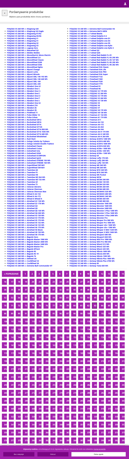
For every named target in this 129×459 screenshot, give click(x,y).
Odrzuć (53, 454)
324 (19, 416)
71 (12, 305)
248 (116, 377)
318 (102, 408)
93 (40, 313)
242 (74, 377)
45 (81, 289)
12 (102, 273)
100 (88, 313)
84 (102, 305)
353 (95, 424)
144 (19, 337)
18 (19, 281)
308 (33, 408)
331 (67, 416)
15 (123, 273)
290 (33, 400)
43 (67, 289)
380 (33, 440)
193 (109, 353)
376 (5, 440)
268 (5, 392)
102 (102, 313)
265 (109, 385)
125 (12, 329)
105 (123, 313)
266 (116, 385)
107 (12, 321)
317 (95, 408)
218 (33, 369)
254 (33, 385)
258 (60, 385)
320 (116, 408)
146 (33, 337)
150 (60, 337)
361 (26, 432)
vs (23, 29)
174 (102, 345)
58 (47, 297)
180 (19, 353)
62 (74, 297)
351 (81, 424)
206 (74, 361)
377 (12, 440)
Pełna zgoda (98, 454)
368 (74, 432)
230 (116, 369)
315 (81, 408)
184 (47, 353)
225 (81, 369)
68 (116, 297)
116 (74, 321)
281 (95, 392)
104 (116, 313)
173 (95, 345)
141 (123, 329)
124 (5, 329)
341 (12, 424)
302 (116, 400)
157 (109, 337)
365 (54, 432)
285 (123, 392)
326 (33, 416)
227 (95, 369)
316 (88, 408)
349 (67, 424)
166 (47, 345)
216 (19, 369)
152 (74, 337)
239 (54, 377)
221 (54, 369)
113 (54, 321)
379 (26, 440)
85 (109, 305)
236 (33, 377)
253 (26, 385)
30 (102, 281)
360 (19, 432)
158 (116, 337)
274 (47, 392)
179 (12, 353)
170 (74, 345)
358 (5, 432)
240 (60, 377)
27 (81, 281)
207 (81, 361)
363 (40, 432)
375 (123, 432)
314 (74, 408)
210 (102, 361)
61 (67, 297)
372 (102, 432)
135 (81, 329)
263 (95, 385)
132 (60, 329)
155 (95, 337)
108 (19, 321)
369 (81, 432)
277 (67, 392)
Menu (4, 4)
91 (26, 313)
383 (54, 440)
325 (26, 416)
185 (54, 353)
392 (116, 440)
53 (12, 297)
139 (109, 329)
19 (26, 281)
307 (26, 408)
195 (123, 353)
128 (33, 329)
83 (95, 305)
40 (47, 289)
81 (81, 305)
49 (109, 289)
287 (12, 400)
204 (60, 361)
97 (67, 313)
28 (88, 281)
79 (67, 305)
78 (60, 305)
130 (47, 329)
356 (116, 424)
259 (67, 385)
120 (102, 321)
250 (5, 385)
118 (88, 321)
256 (47, 385)
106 (5, 321)
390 (102, 440)
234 (19, 377)
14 (116, 273)
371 (95, 432)
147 (40, 337)
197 (12, 361)
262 (88, 385)
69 (123, 297)
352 (88, 424)
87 (123, 305)
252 (19, 385)
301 (109, 400)
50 (116, 289)
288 (19, 400)
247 (109, 377)
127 (26, 329)
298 (88, 400)
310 (47, 408)
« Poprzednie (11, 273)
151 (67, 337)
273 (40, 392)
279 (81, 392)
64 (88, 297)
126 (19, 329)
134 (74, 329)
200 (33, 361)
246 (102, 377)
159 (123, 337)
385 (67, 440)
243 (81, 377)
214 (5, 369)
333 (81, 416)
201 (40, 361)
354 (102, 424)
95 (54, 313)
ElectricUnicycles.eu (18, 4)
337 (109, 416)
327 (40, 416)
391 (109, 440)
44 (74, 289)
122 (116, 321)
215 (12, 369)
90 (19, 313)
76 (47, 305)
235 (26, 377)
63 (81, 297)
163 (26, 345)
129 (40, 329)
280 (88, 392)
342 (19, 424)
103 (109, 313)
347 (54, 424)
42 (60, 289)
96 (60, 313)
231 (123, 369)
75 (40, 305)
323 (12, 416)
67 (109, 297)
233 (12, 377)
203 (54, 361)
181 (26, 353)
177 (123, 345)
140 (116, 329)
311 (54, 408)
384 (60, 440)
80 (74, 305)
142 (5, 337)
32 (116, 281)
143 (12, 337)
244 (88, 377)
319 (109, 408)
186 (60, 353)
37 (26, 289)
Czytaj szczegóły (99, 449)
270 (19, 392)
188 (74, 353)
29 (95, 281)
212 (116, 361)
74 (33, 305)
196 (5, 361)
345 (40, 424)
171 (81, 345)
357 (123, 424)
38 (33, 289)
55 (26, 297)
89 (12, 313)
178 (5, 353)
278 (74, 392)
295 (67, 400)
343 (26, 424)
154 (88, 337)
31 (109, 281)
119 (95, 321)
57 (40, 297)
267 (123, 385)
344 (33, 424)
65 (95, 297)
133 (67, 329)
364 (47, 432)
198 (19, 361)
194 (116, 353)
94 (47, 313)
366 (60, 432)
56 (33, 297)
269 (12, 392)
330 (60, 416)
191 (95, 353)
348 (60, 424)
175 (109, 345)
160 (5, 345)
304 (5, 408)
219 (40, 369)
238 (47, 377)
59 (54, 297)
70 (5, 305)
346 (47, 424)
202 (47, 361)
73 (26, 305)
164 (33, 345)
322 (5, 416)
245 (95, 377)
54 (19, 297)
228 (102, 369)
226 (88, 369)
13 (109, 273)
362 (33, 432)
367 (67, 432)
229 (109, 369)
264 (102, 385)
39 (40, 289)
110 (33, 321)
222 (60, 369)
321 (123, 408)
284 (116, 392)
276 (60, 392)
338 (116, 416)
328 (47, 416)
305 (12, 408)
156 (102, 337)
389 (95, 440)
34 (5, 289)
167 (54, 345)
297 (81, 400)
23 (54, 281)
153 (81, 337)
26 (74, 281)
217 (26, 369)
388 (88, 440)
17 (12, 281)
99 (81, 313)
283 (109, 392)
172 (88, 345)
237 (40, 377)
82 (88, 305)
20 (33, 281)
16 (5, 281)
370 (88, 432)
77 (54, 305)
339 (123, 416)
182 (33, 353)
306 (19, 408)
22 (47, 281)
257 (54, 385)
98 (74, 313)
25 (67, 281)
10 (88, 273)
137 (95, 329)
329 (54, 416)
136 (88, 329)
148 (47, 337)
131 (54, 329)
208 (88, 361)
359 (12, 432)
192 (102, 353)
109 (26, 321)
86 (116, 305)
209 (95, 361)
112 (47, 321)
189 (81, 353)
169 (67, 345)
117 (81, 321)
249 (123, 377)
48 (102, 289)
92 (33, 313)
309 (40, 408)
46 (88, 289)
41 (54, 289)
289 (26, 400)
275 (54, 392)
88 (5, 313)
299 (95, 400)
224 (74, 369)
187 (67, 353)
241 (67, 377)
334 (88, 416)
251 (12, 385)
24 (60, 281)
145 (26, 337)
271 (26, 392)
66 (102, 297)
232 (5, 377)
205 (67, 361)
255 (40, 385)
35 (12, 289)
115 (67, 321)
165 (40, 345)
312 (60, 408)
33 (123, 281)
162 (19, 345)
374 (116, 432)
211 (109, 361)
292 (47, 400)
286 (5, 400)
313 (67, 408)
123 (123, 321)
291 (40, 400)
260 (74, 385)
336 (102, 416)
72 (19, 305)
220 (47, 369)
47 (95, 289)
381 (40, 440)
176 (116, 345)
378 (19, 440)
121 (109, 321)
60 (60, 297)
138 (102, 329)
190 (88, 353)
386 (74, 440)
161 (12, 345)
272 (33, 392)
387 (81, 440)
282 (102, 392)
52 (5, 297)
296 (74, 400)
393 (123, 440)
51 (123, 289)
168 (60, 345)
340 (5, 424)
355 (109, 424)
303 (123, 400)
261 (81, 385)
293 (54, 400)
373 (109, 432)
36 (19, 289)
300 (102, 400)
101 (95, 313)
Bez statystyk (19, 454)
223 (67, 369)
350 (74, 424)
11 (95, 273)
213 (123, 361)
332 (74, 416)
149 (54, 337)
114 (60, 321)
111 (40, 321)
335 (95, 416)
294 (60, 400)
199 (26, 361)
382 (47, 440)
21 (40, 281)
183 (40, 353)
